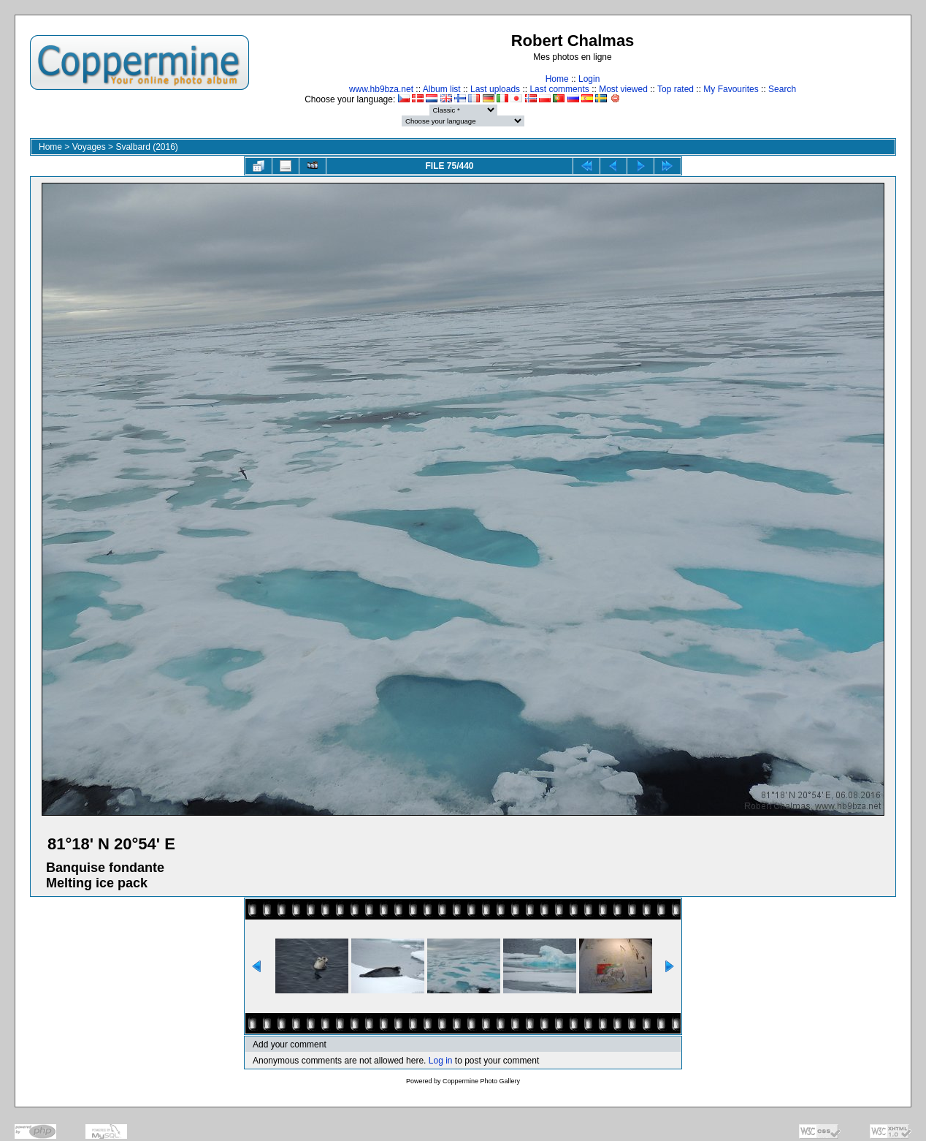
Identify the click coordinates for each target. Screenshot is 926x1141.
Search (782, 89)
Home (557, 79)
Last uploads (495, 89)
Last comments (559, 89)
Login (589, 79)
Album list (442, 89)
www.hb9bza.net (381, 89)
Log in (441, 1060)
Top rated (675, 89)
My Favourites (730, 89)
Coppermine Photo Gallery (481, 1081)
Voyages (89, 147)
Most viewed (623, 89)
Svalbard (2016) (146, 147)
